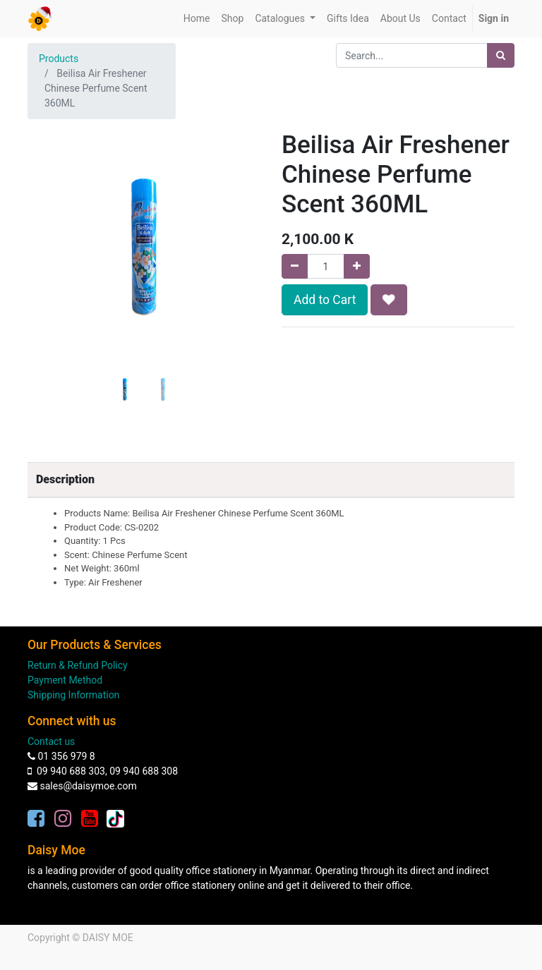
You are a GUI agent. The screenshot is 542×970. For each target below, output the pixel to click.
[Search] (500, 55)
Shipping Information (73, 695)
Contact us (51, 741)
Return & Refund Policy (78, 665)
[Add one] (357, 266)
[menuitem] (197, 19)
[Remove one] (295, 266)
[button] (45, 272)
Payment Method (65, 680)
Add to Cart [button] (325, 300)
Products (58, 58)
